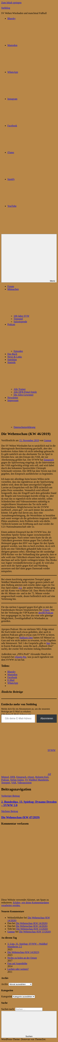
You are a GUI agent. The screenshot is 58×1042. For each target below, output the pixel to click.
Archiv (4, 984)
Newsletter (12, 397)
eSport (31, 777)
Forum (10, 286)
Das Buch (12, 354)
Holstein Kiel (42, 777)
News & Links (14, 356)
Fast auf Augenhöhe (17, 963)
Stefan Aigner (17, 779)
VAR (13, 782)
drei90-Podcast (45, 612)
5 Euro (46, 610)
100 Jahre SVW (21, 316)
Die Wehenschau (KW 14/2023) (23, 952)
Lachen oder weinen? (18, 969)
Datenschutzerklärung (24, 427)
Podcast (5, 779)
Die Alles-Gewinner (23, 394)
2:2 (20, 587)
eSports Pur (20, 657)
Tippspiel (18, 318)
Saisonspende (20, 321)
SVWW (52, 750)
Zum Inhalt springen (11, 2)
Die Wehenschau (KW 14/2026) (31, 923)
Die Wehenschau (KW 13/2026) (32, 929)
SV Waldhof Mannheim (37, 779)
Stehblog (5, 8)
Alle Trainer (20, 389)
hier (48, 643)
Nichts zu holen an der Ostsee (22, 957)
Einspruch (49, 459)
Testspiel (5, 782)
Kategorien (6, 996)
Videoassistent (24, 782)
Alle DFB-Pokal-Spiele (25, 392)
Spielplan (12, 359)
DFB (12, 777)
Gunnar (47, 440)
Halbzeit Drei (26, 637)
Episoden (18, 351)
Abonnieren (46, 718)
